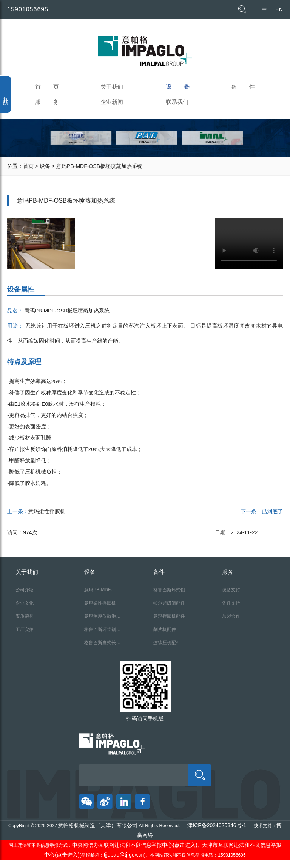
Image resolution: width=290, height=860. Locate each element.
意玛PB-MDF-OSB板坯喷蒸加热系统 (100, 592)
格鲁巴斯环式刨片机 (102, 631)
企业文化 (24, 603)
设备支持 (231, 589)
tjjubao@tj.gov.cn (124, 855)
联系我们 (177, 101)
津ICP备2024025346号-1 (216, 825)
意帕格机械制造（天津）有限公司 (97, 825)
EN (278, 9)
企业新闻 (111, 101)
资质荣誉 (24, 616)
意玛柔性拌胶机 (46, 511)
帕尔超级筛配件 (169, 603)
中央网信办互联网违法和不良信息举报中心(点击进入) (134, 845)
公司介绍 (24, 589)
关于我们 (111, 86)
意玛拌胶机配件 (169, 616)
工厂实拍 (24, 629)
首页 (28, 166)
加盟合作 (231, 616)
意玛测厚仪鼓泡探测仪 (102, 618)
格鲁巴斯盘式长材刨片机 (102, 644)
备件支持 (231, 603)
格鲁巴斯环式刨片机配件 (171, 592)
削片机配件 (164, 629)
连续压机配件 (166, 642)
